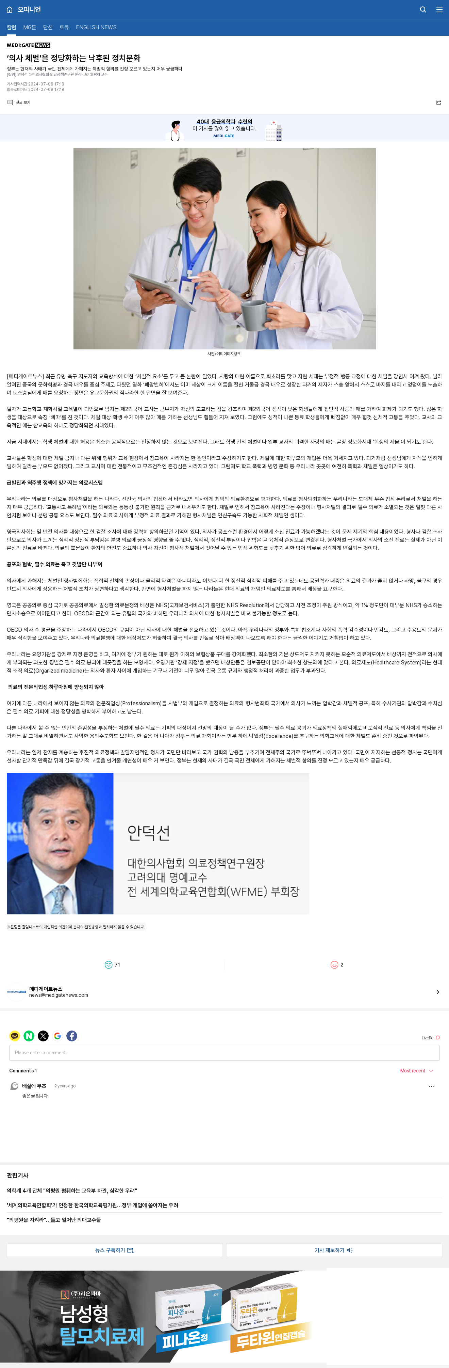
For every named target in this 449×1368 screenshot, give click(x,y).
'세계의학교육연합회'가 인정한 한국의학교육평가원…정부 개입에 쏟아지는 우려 (92, 1205)
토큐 (64, 27)
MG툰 (29, 27)
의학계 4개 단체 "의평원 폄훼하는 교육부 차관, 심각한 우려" (72, 1191)
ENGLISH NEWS (96, 27)
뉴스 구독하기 (115, 1250)
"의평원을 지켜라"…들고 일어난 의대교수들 (54, 1220)
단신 (48, 27)
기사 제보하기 (334, 1250)
